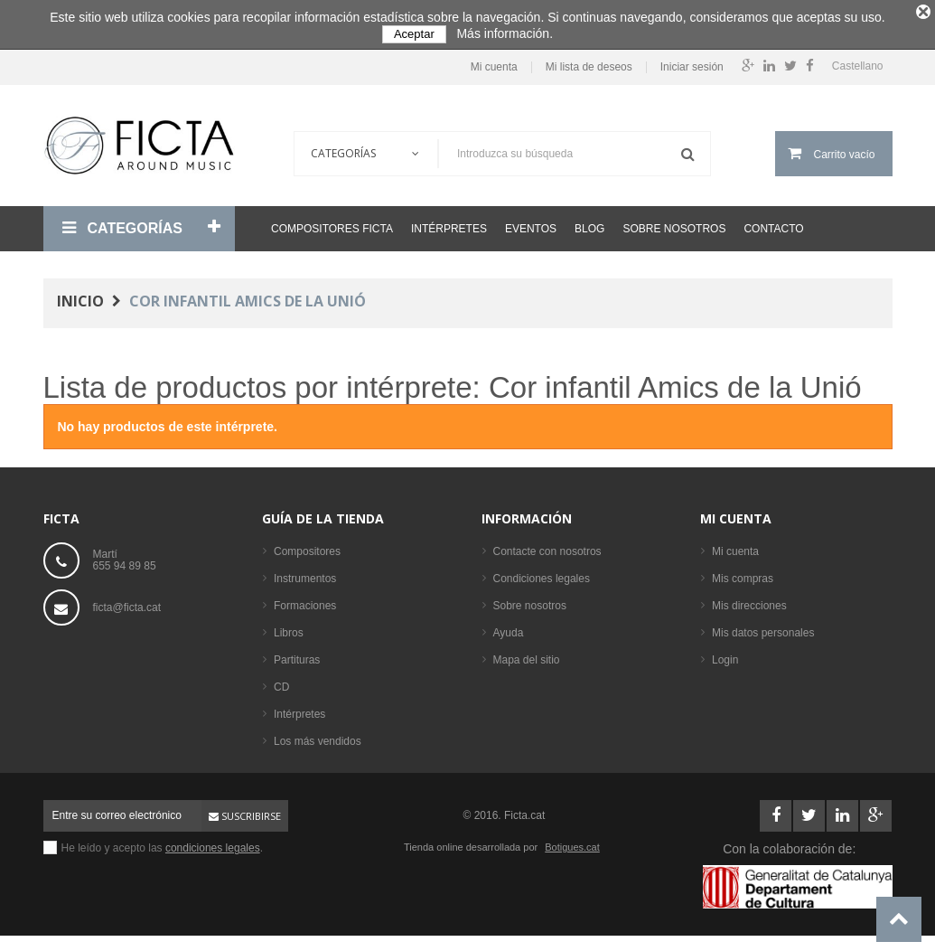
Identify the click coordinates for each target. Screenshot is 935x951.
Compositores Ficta (332, 224)
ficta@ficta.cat (127, 603)
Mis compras (742, 574)
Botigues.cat (572, 842)
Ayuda (508, 628)
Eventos (530, 224)
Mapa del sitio (526, 655)
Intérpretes (449, 224)
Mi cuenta (494, 63)
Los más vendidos (317, 736)
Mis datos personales (763, 628)
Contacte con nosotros (547, 547)
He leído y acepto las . (162, 843)
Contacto (773, 224)
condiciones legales (212, 843)
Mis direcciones (749, 601)
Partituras (297, 655)
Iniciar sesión (692, 63)
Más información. (504, 33)
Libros (289, 628)
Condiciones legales (541, 574)
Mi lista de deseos (589, 63)
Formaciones (305, 601)
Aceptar (414, 34)
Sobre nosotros (673, 224)
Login (725, 655)
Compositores (307, 547)
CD (281, 682)
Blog (589, 224)
